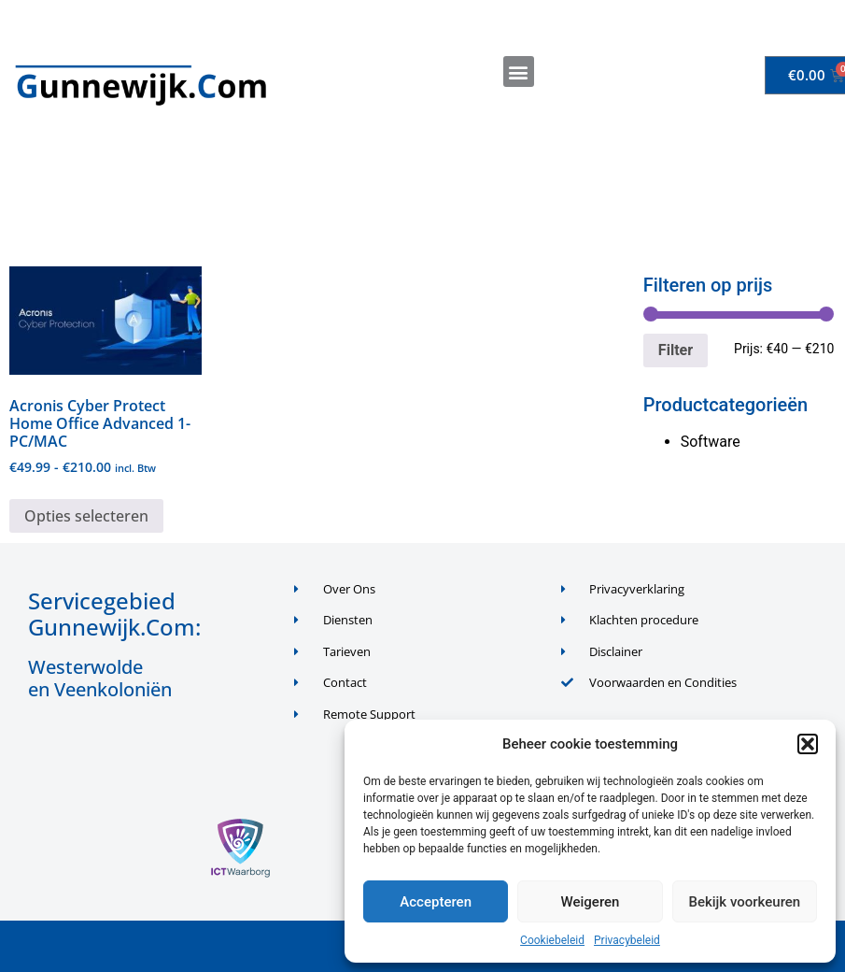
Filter (675, 350)
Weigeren (590, 901)
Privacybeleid (627, 940)
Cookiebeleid (552, 940)
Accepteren (436, 901)
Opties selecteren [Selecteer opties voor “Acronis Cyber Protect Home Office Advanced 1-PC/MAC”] (86, 516)
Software (710, 441)
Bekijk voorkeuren (744, 901)
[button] (807, 744)
